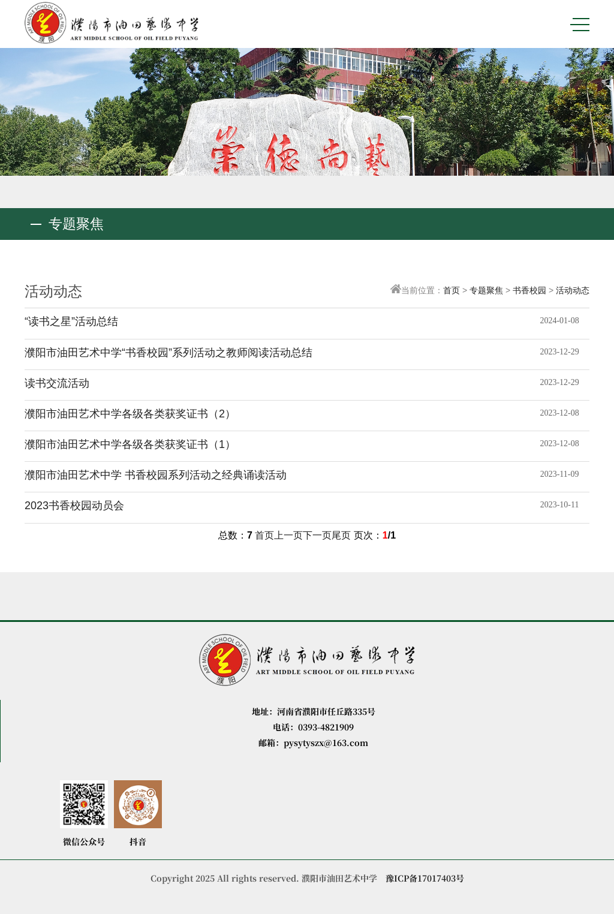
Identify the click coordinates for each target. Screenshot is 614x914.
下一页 (317, 535)
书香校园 (529, 290)
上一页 (288, 535)
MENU (579, 24)
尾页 (341, 535)
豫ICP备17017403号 (425, 878)
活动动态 (572, 290)
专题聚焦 (486, 290)
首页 (451, 290)
